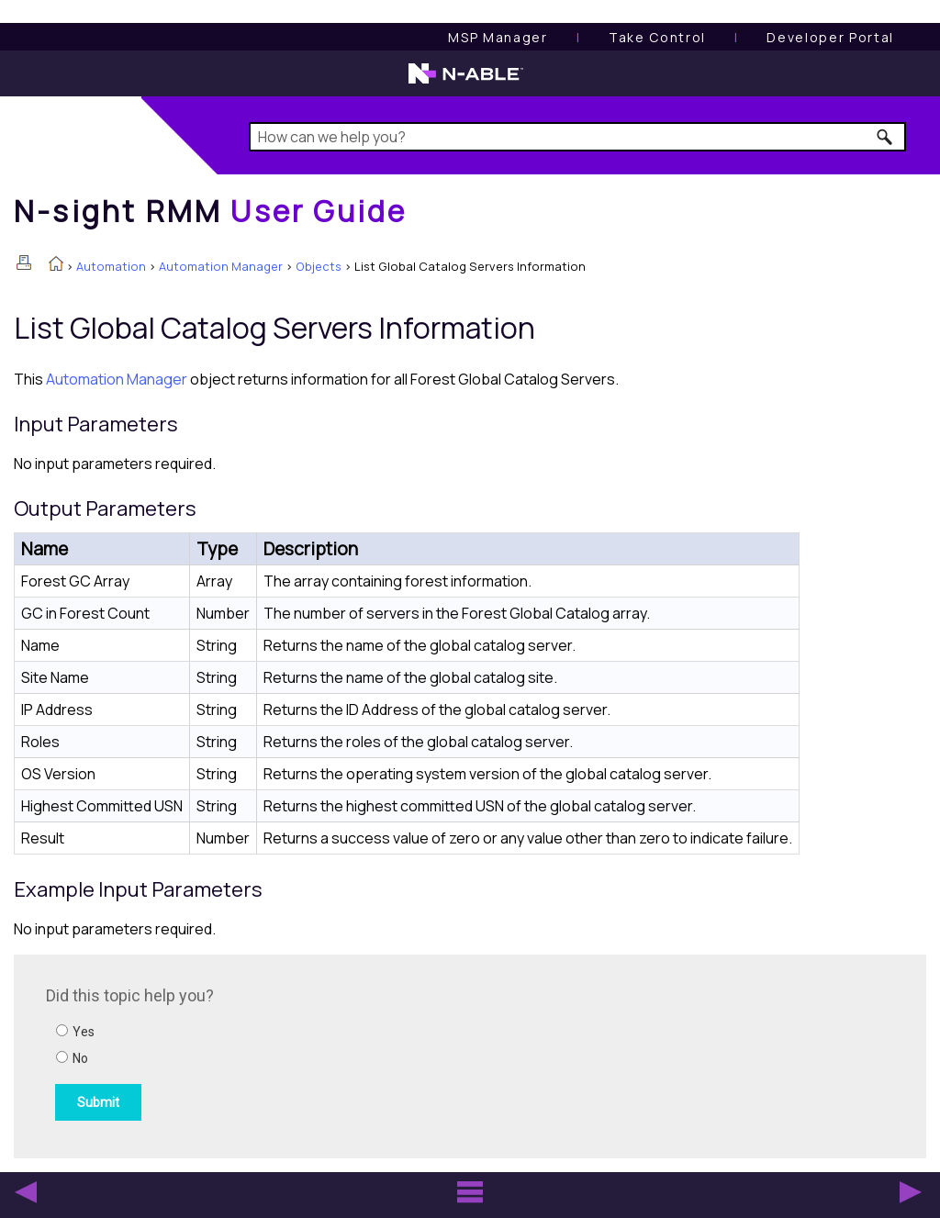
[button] (885, 136)
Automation (111, 266)
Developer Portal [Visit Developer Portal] (830, 37)
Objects (318, 266)
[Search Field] (577, 136)
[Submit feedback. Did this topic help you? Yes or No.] (293, 1053)
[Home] (210, 211)
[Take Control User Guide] (657, 37)
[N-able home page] (465, 82)
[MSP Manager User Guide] (497, 37)
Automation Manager (221, 266)
